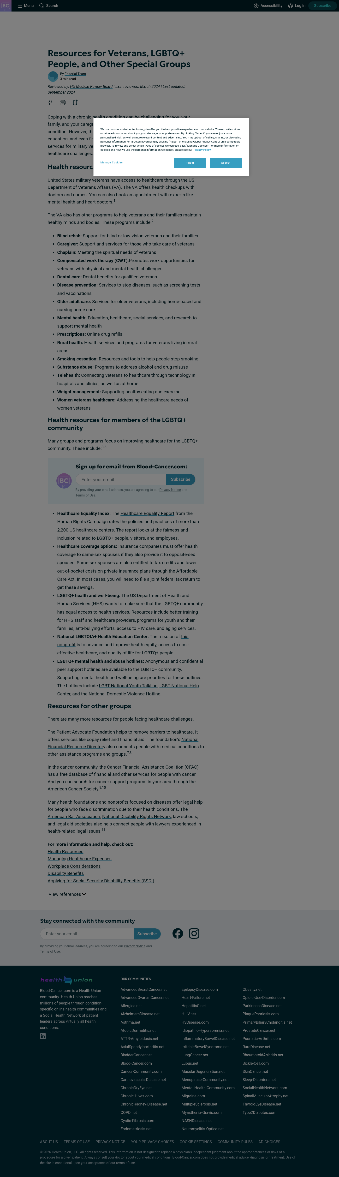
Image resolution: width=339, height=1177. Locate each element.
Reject (189, 162)
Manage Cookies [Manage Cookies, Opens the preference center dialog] (112, 162)
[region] (171, 147)
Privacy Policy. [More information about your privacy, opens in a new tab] (203, 149)
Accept (225, 162)
